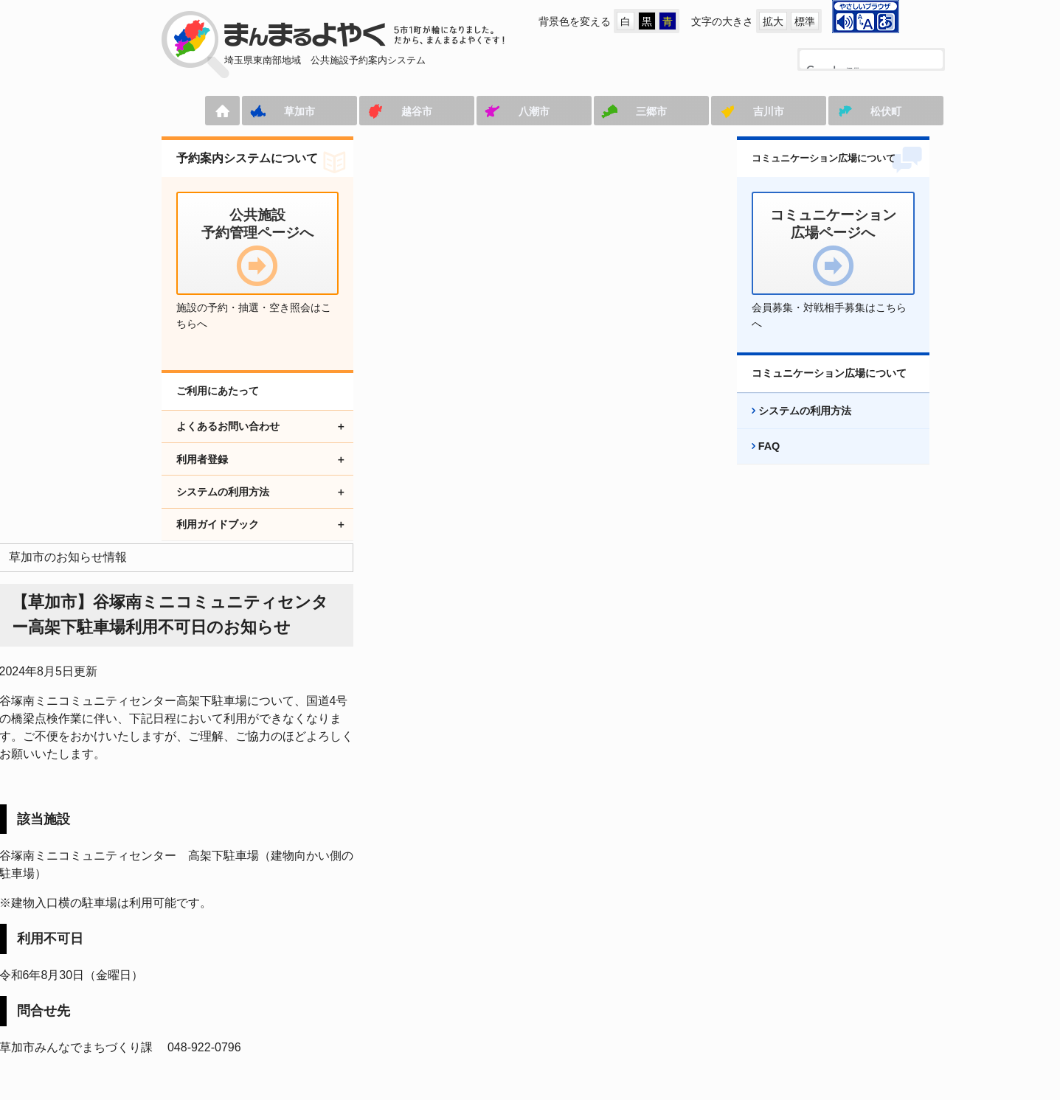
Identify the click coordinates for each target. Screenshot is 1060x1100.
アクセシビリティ (558, 992)
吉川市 (722, 111)
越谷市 (371, 111)
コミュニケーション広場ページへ (401, 992)
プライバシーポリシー (689, 992)
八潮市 (488, 111)
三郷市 (605, 111)
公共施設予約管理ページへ (223, 992)
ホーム (176, 110)
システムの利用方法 (789, 427)
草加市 (253, 111)
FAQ (754, 462)
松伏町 (840, 111)
